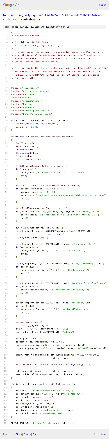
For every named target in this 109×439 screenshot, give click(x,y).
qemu (37, 15)
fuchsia (8, 15)
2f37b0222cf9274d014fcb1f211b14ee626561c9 (73, 15)
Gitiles (19, 434)
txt (96, 434)
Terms (36, 434)
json (103, 434)
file (66, 27)
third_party (23, 15)
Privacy (27, 434)
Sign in (102, 4)
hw (10, 19)
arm (17, 19)
